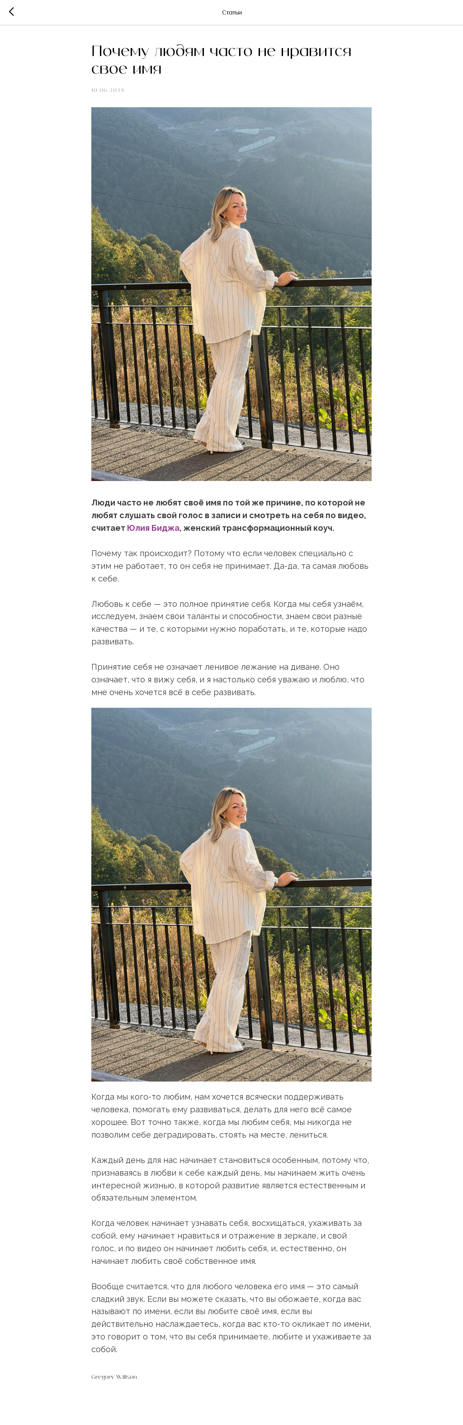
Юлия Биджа (153, 528)
